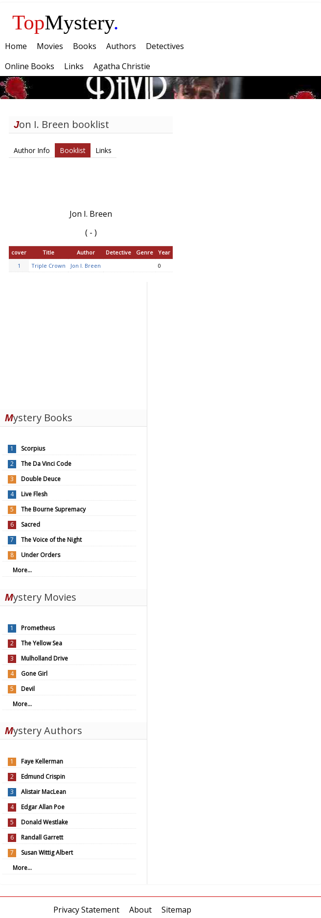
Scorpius (33, 448)
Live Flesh (34, 494)
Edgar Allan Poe (43, 807)
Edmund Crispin (43, 776)
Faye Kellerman (42, 761)
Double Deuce (41, 479)
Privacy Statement (86, 909)
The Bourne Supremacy (53, 509)
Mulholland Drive (44, 658)
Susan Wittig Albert (47, 852)
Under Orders (40, 555)
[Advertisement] (73, 343)
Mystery (65, 22)
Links (103, 150)
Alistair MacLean (43, 792)
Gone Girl (34, 673)
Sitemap (176, 909)
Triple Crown (48, 265)
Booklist (73, 150)
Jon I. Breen (85, 265)
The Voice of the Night (51, 540)
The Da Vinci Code (46, 463)
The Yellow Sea (41, 643)
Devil (28, 689)
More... (22, 570)
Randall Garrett (42, 837)
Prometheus (38, 628)
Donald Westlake (44, 822)
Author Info (32, 150)
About (140, 909)
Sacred (30, 524)
